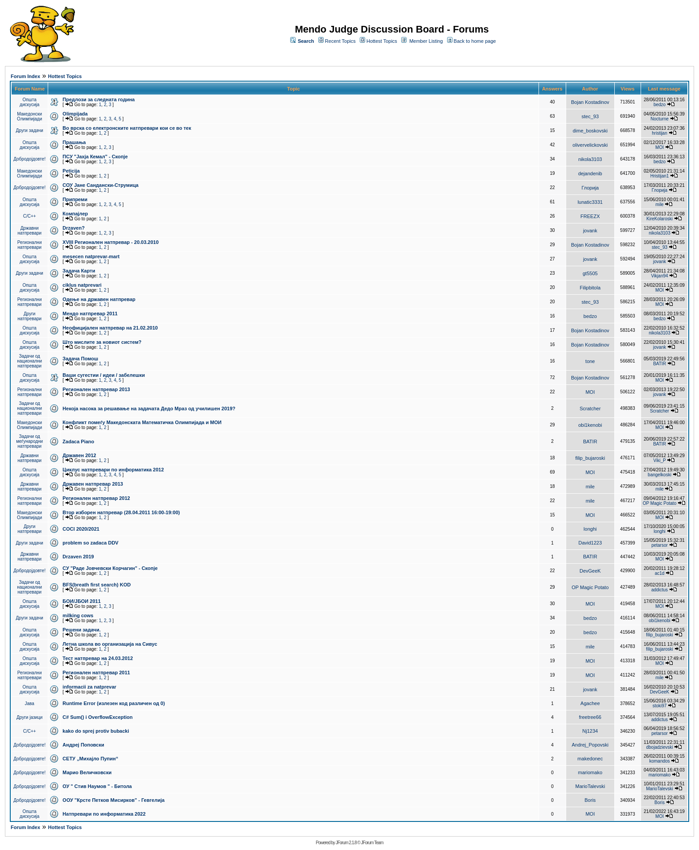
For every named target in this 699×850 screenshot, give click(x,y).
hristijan (659, 133)
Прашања (74, 142)
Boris (590, 800)
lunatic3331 (590, 202)
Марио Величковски (86, 772)
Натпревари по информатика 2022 (103, 814)
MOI (659, 147)
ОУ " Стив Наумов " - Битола (97, 786)
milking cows (77, 615)
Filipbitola (590, 287)
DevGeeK (590, 571)
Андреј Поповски (83, 744)
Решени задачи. (81, 629)
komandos (659, 761)
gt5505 (590, 273)
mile (659, 204)
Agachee (590, 703)
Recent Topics (340, 41)
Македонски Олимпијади (29, 116)
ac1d (660, 573)
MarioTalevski (590, 786)
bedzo (660, 104)
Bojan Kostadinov (590, 102)
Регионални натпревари (29, 245)
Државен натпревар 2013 (92, 484)
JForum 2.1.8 (346, 842)
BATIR (659, 363)
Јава (29, 703)
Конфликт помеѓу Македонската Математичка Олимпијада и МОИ (142, 422)
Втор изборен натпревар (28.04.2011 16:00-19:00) (121, 512)
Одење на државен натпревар (98, 299)
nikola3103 (590, 159)
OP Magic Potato (659, 503)
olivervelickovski (590, 145)
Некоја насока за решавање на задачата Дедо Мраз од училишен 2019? (148, 408)
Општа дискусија (29, 102)
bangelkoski (659, 474)
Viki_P (660, 460)
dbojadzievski (659, 747)
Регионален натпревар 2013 (96, 389)
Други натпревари (29, 316)
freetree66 (590, 717)
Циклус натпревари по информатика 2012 (113, 469)
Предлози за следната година (98, 99)
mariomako (590, 772)
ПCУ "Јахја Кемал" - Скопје (94, 156)
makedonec (590, 758)
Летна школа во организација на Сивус (109, 644)
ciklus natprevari (81, 285)
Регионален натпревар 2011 (96, 672)
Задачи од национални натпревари (29, 361)
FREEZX (590, 216)
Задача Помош (80, 358)
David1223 (590, 542)
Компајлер (75, 213)
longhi (590, 529)
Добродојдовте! (29, 159)
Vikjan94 (659, 275)
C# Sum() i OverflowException (97, 717)
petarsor (659, 545)
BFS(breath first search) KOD (96, 584)
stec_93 (590, 116)
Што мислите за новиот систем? (101, 342)
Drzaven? (73, 228)
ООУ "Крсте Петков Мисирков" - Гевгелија (113, 800)
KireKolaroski (659, 218)
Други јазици (29, 717)
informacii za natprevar (89, 686)
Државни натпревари (29, 230)
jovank (590, 230)
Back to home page (475, 41)
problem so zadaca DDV (90, 542)
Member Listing (426, 41)
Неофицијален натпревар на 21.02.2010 (110, 327)
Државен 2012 (79, 455)
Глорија (590, 187)
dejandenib (590, 173)
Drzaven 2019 (78, 556)
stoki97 (660, 705)
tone (590, 361)
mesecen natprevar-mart (90, 256)
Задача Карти (78, 270)
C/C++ (29, 216)
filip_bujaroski (590, 458)
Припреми (74, 199)
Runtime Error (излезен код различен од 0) (113, 703)
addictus (659, 589)
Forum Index (25, 76)
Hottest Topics (381, 41)
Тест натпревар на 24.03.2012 (97, 658)
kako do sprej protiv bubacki (95, 731)
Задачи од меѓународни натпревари (29, 441)
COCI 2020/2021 (80, 529)
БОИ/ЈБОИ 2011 (81, 601)
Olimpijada (74, 113)
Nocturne (659, 118)
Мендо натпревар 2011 (89, 313)
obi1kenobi (590, 425)
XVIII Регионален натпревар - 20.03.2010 (110, 242)
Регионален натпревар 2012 (96, 498)
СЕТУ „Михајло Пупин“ (90, 758)
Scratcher (590, 408)
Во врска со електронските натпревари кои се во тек (126, 128)
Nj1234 (590, 731)
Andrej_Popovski (590, 744)
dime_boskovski (590, 130)
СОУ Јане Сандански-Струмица (100, 185)
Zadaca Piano (78, 441)
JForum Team (372, 842)
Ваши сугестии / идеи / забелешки (103, 375)
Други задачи (29, 130)
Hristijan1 (659, 175)
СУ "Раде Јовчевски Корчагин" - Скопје (109, 568)
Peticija (71, 170)
